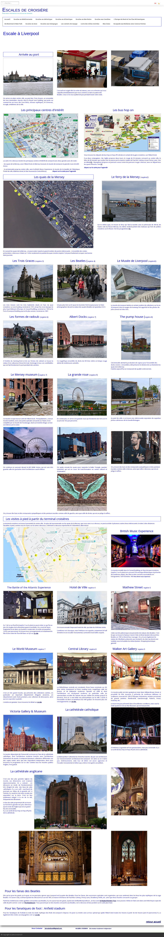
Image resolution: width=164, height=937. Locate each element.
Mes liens (106, 24)
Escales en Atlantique (64, 19)
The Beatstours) (29, 903)
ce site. (73, 702)
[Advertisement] (82, 44)
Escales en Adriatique (44, 19)
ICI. (91, 162)
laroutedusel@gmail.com (53, 928)
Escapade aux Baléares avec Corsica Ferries (130, 24)
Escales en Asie (31, 24)
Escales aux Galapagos (49, 24)
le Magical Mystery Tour (108, 901)
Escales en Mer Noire (83, 19)
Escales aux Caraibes (102, 19)
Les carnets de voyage (69, 24)
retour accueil (153, 921)
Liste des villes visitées (90, 24)
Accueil (7, 19)
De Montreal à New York (13, 24)
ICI (101, 164)
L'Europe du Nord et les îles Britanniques (129, 19)
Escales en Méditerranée (23, 19)
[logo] (26, 12)
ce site (36, 633)
